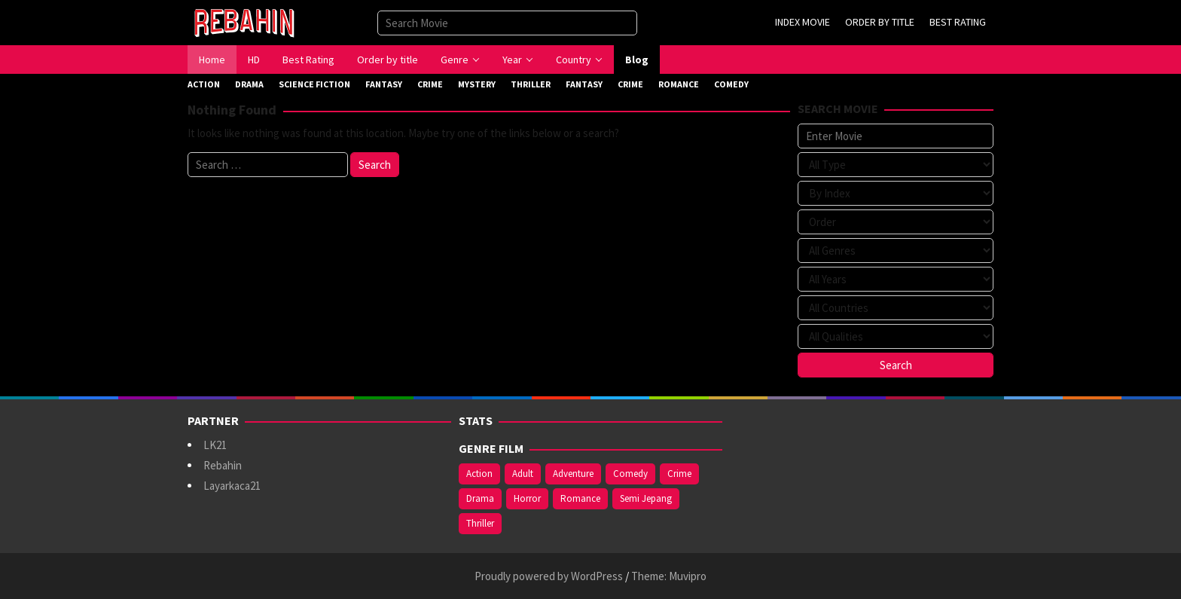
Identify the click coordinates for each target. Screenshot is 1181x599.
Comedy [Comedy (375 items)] (630, 473)
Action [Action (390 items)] (479, 473)
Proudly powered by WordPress (549, 576)
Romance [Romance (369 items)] (580, 498)
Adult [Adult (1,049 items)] (522, 473)
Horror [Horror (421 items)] (527, 498)
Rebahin (222, 465)
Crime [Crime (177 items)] (679, 473)
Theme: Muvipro (668, 576)
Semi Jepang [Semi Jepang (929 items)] (646, 498)
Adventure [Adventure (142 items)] (573, 473)
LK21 (215, 445)
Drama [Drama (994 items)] (480, 498)
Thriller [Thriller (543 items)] (480, 523)
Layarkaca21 (232, 485)
